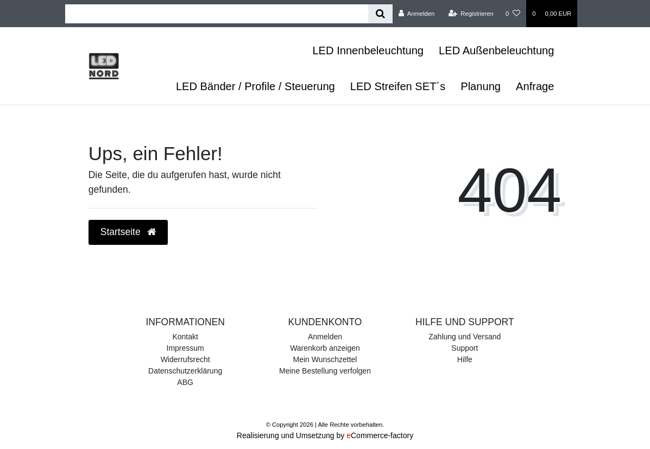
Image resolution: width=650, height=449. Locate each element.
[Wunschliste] (513, 13)
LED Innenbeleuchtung (368, 50)
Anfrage (535, 86)
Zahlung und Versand (464, 336)
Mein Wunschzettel (325, 359)
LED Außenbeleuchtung (496, 50)
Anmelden (325, 336)
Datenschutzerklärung (185, 370)
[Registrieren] (471, 13)
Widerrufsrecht (185, 359)
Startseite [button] (128, 231)
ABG (185, 382)
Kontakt (185, 336)
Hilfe (464, 359)
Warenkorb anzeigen (325, 348)
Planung (480, 86)
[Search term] (216, 13)
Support (464, 348)
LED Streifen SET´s (397, 86)
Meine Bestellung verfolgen (325, 370)
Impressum (185, 348)
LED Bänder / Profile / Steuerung (255, 86)
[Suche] (380, 13)
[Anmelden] (417, 13)
